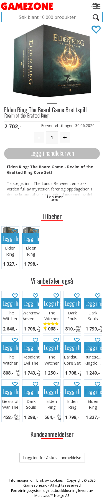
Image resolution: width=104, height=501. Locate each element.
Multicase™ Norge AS (52, 495)
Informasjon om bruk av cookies (36, 480)
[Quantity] (52, 137)
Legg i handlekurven (52, 153)
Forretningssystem (26, 490)
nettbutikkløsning (62, 490)
